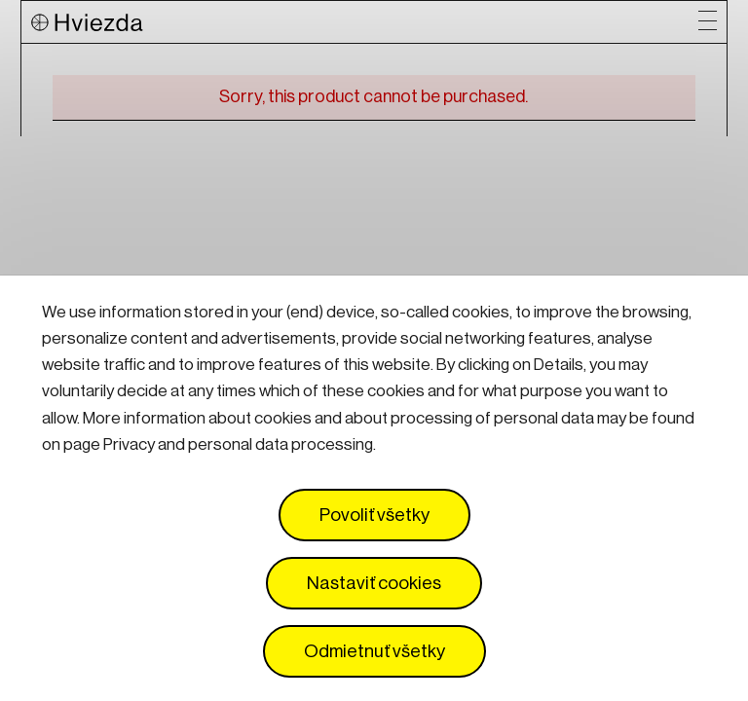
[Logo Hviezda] (364, 22)
